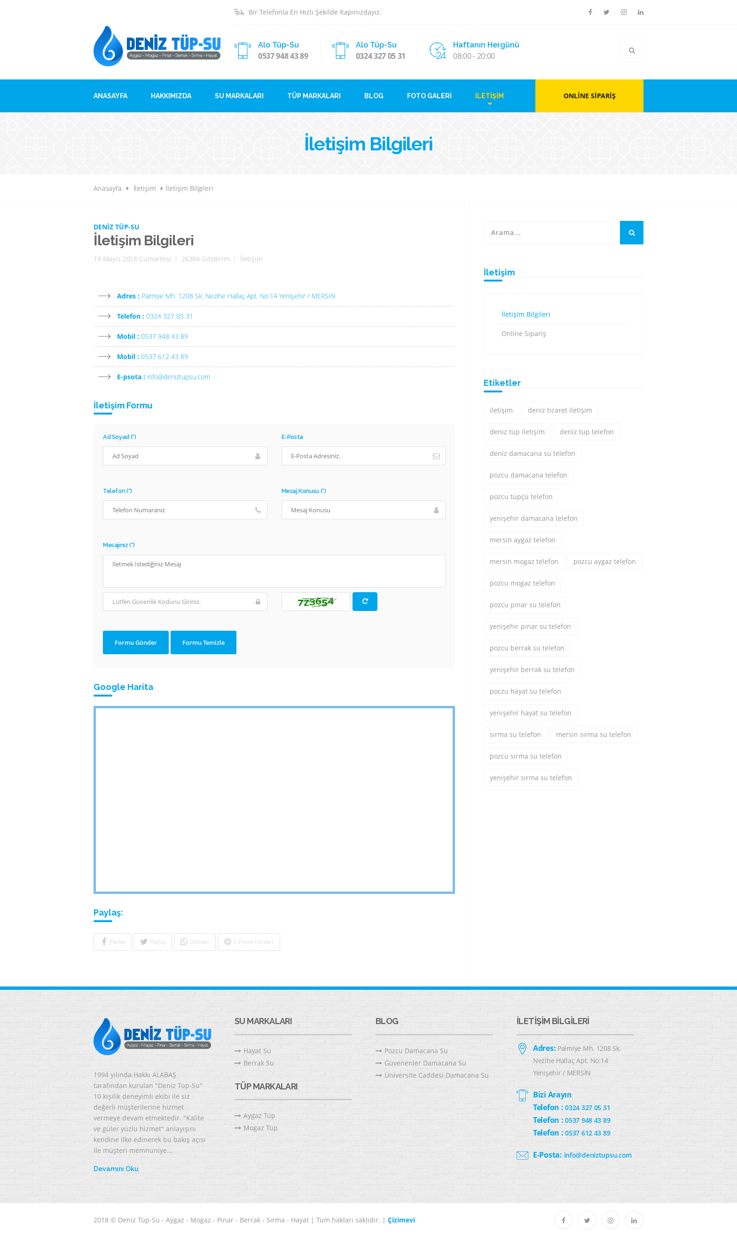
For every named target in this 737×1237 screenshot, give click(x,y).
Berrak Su (254, 1062)
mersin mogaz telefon (524, 561)
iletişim (501, 410)
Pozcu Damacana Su (412, 1050)
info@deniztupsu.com (178, 376)
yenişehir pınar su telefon (530, 626)
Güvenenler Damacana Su (421, 1062)
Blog (374, 96)
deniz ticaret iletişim (560, 410)
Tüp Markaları (314, 96)
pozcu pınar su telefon (525, 604)
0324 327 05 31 (381, 56)
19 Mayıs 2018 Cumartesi (132, 258)
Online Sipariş (590, 95)
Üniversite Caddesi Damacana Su (432, 1075)
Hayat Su (253, 1050)
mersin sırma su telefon (593, 734)
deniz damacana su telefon (532, 453)
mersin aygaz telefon (523, 539)
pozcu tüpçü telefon (521, 496)
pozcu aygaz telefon (604, 561)
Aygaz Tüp (255, 1115)
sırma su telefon (515, 734)
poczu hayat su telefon (525, 691)
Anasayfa (110, 96)
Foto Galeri (429, 96)
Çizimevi (401, 1219)
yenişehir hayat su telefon (531, 712)
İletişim (489, 96)
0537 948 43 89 (283, 56)
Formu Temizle (203, 642)
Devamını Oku (116, 1169)
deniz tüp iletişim (517, 431)
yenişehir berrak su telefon (532, 669)
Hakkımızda (171, 96)
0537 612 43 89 (164, 356)
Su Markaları (239, 96)
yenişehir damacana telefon (534, 518)
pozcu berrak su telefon (527, 647)
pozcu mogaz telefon (522, 583)
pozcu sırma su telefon (526, 756)
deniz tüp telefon (587, 431)
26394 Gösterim (205, 258)
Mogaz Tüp (256, 1127)
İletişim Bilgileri (189, 188)
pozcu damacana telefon (528, 474)
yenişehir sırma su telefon (531, 777)
